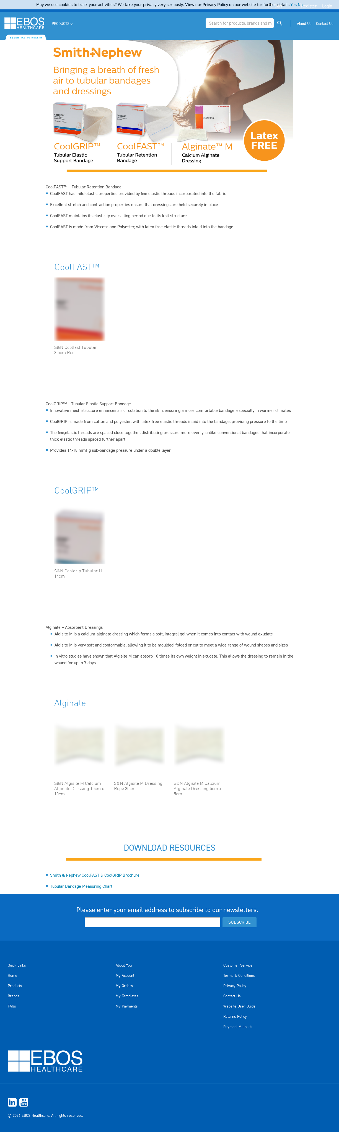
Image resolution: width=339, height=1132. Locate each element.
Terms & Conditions (239, 975)
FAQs (12, 1006)
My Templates (127, 996)
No (300, 4)
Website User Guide (239, 1006)
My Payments (127, 1006)
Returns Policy (235, 1016)
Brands (13, 996)
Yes (293, 4)
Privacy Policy (234, 985)
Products (15, 985)
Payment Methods (237, 1026)
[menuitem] (63, 24)
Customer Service (237, 965)
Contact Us (232, 996)
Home (12, 975)
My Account (125, 975)
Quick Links (17, 965)
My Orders (124, 985)
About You (124, 965)
